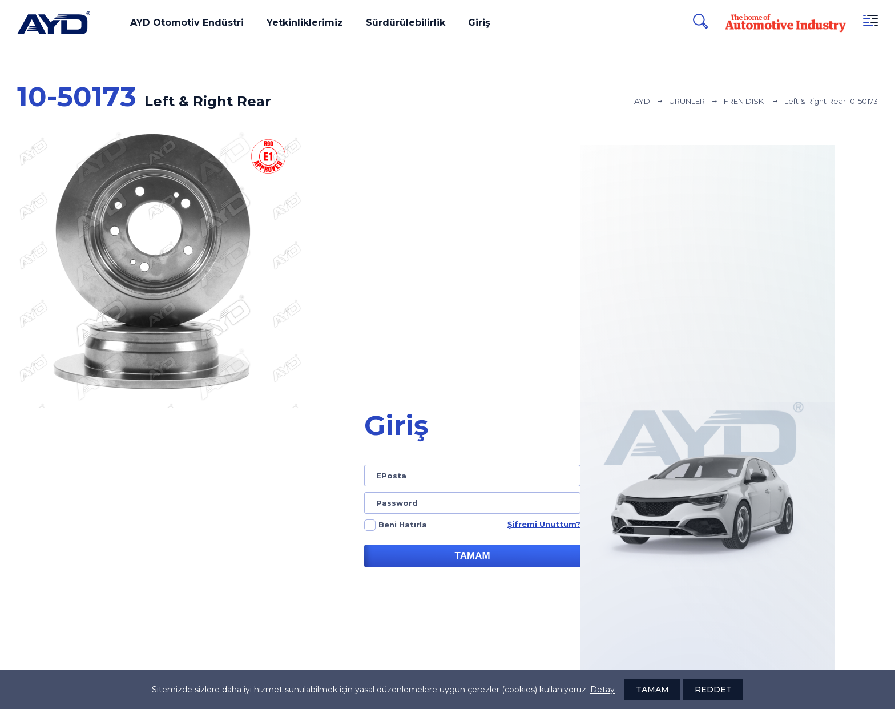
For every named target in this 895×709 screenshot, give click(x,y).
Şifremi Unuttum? (543, 524)
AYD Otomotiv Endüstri (187, 22)
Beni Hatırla (402, 524)
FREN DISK (744, 101)
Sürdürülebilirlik (405, 22)
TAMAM (472, 555)
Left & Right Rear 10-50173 (831, 101)
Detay (602, 689)
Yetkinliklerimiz (305, 22)
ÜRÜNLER (687, 101)
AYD (642, 101)
